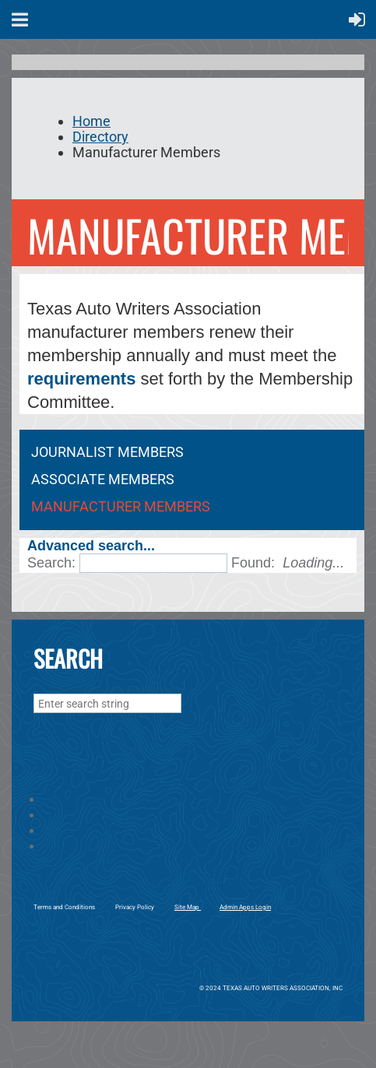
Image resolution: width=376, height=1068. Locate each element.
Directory (100, 136)
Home (91, 121)
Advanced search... (91, 545)
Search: (51, 563)
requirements (81, 378)
